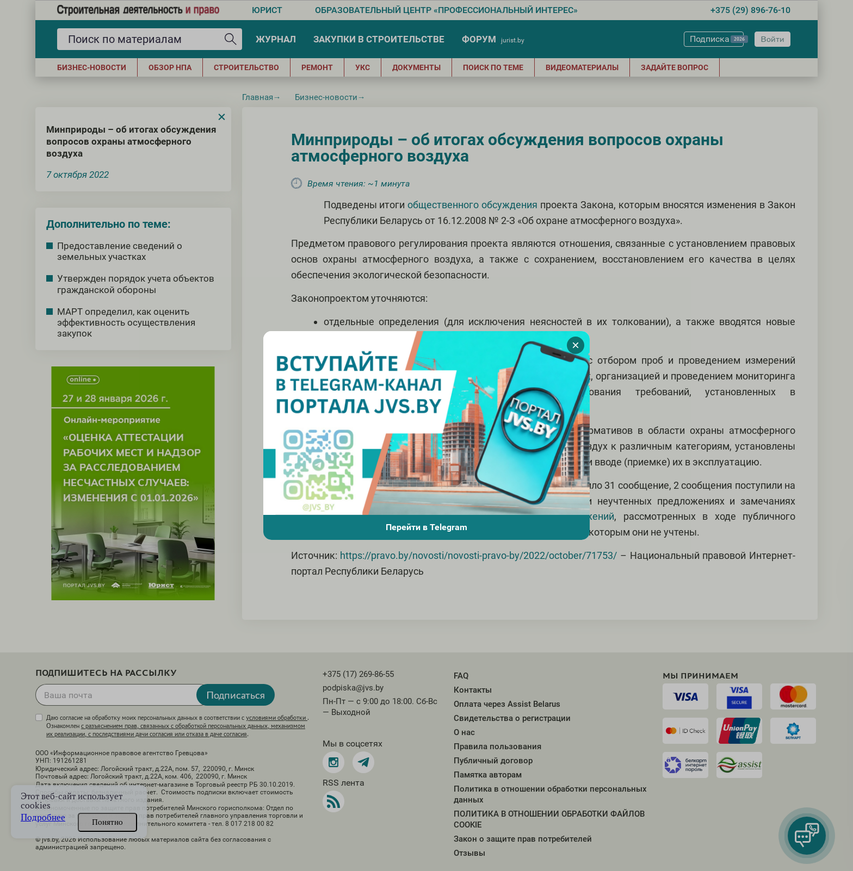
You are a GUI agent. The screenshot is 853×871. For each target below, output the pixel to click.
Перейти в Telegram (426, 527)
